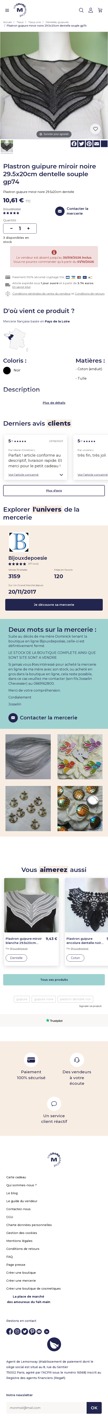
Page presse (15, 1265)
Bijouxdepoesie (12, 208)
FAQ (9, 1257)
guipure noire (43, 999)
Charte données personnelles (29, 1225)
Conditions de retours (89, 293)
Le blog (12, 1193)
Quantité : (10, 220)
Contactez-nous (18, 1209)
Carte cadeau (16, 1177)
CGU (9, 1217)
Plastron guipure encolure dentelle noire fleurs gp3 (84, 941)
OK (94, 1407)
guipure (21, 999)
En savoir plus (21, 287)
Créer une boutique (21, 1273)
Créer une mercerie (21, 1281)
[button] (35, 475)
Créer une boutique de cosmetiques (33, 1288)
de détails (57, 403)
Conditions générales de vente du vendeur (41, 293)
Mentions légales (19, 1241)
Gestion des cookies (21, 1233)
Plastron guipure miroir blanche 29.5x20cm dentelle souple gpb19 (24, 941)
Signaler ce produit (90, 1006)
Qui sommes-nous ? (21, 1185)
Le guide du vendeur (21, 1201)
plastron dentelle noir (75, 999)
